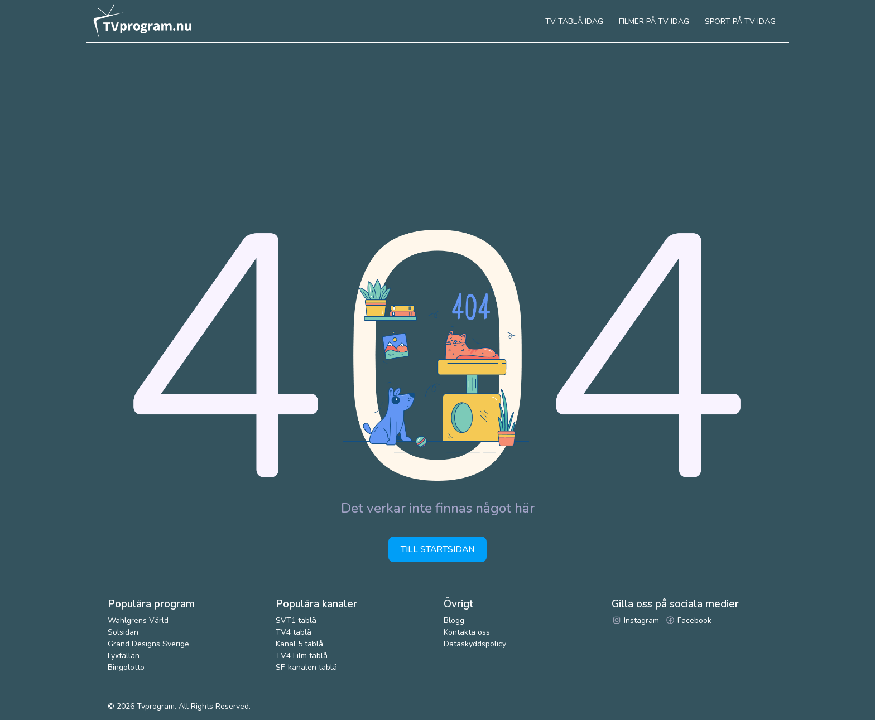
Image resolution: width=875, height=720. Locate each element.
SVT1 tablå (296, 620)
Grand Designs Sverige (148, 644)
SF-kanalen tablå (306, 667)
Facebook (688, 620)
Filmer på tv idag (654, 21)
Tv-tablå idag (574, 21)
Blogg (454, 620)
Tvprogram (156, 706)
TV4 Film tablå (302, 655)
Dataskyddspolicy (475, 644)
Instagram (635, 620)
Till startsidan (437, 549)
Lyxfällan (124, 655)
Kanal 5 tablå (299, 644)
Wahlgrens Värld (138, 620)
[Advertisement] (437, 127)
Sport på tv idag (740, 21)
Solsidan (123, 632)
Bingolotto (126, 667)
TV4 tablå (293, 632)
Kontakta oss (467, 632)
